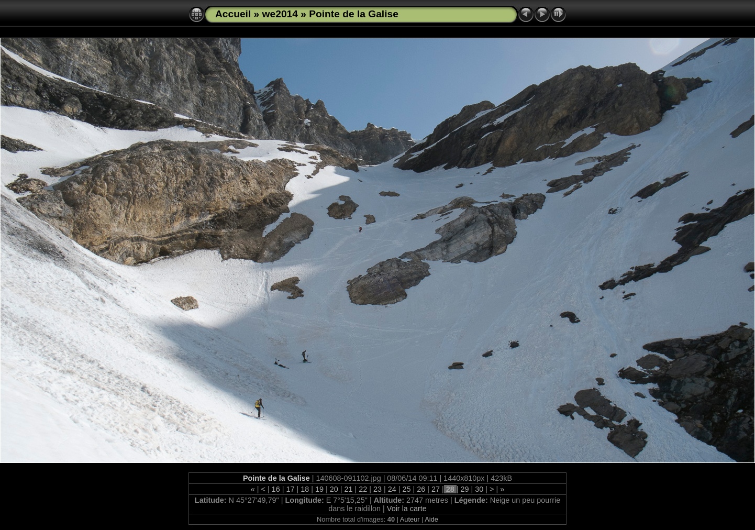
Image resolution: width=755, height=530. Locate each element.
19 (319, 489)
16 (276, 489)
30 (479, 489)
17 (290, 489)
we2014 (280, 13)
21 (348, 489)
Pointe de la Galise (353, 13)
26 (421, 489)
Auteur (410, 519)
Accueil (233, 13)
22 (363, 489)
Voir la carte (407, 508)
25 (407, 489)
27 (435, 489)
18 (304, 489)
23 (377, 489)
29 (465, 489)
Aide (431, 519)
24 (392, 489)
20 (334, 489)
